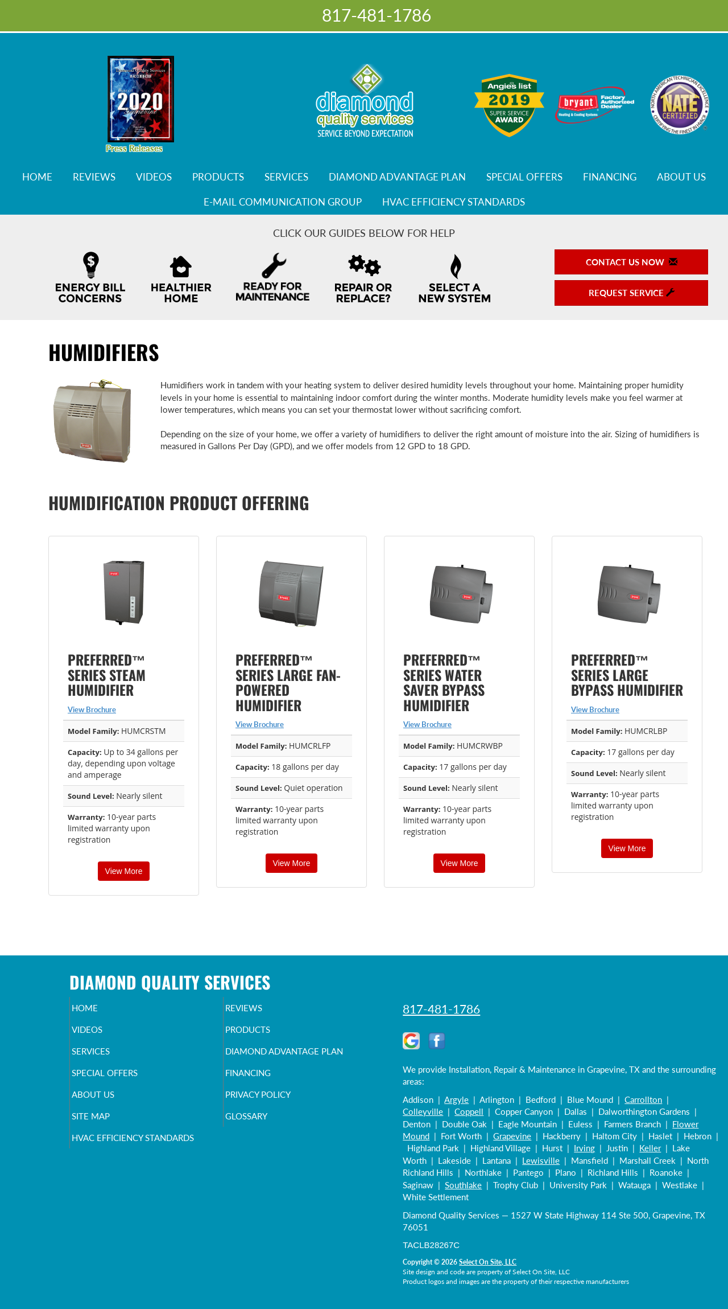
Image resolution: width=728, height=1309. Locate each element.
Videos (154, 177)
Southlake (463, 1185)
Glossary (266, 1141)
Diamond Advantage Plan (397, 177)
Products (218, 177)
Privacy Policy (280, 1117)
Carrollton (643, 1099)
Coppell (468, 1111)
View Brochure (92, 709)
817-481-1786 (441, 1009)
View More (124, 871)
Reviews (94, 177)
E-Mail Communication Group (283, 202)
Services (286, 177)
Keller (650, 1148)
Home (37, 177)
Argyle (456, 1099)
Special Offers (524, 177)
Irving (584, 1148)
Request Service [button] (632, 293)
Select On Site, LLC (487, 1262)
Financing (609, 177)
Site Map (110, 1141)
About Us (681, 177)
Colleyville (423, 1111)
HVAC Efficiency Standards (453, 202)
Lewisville (541, 1160)
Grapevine (512, 1136)
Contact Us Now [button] (631, 262)
